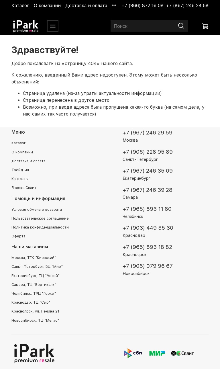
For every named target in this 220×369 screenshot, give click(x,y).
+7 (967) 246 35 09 (148, 170)
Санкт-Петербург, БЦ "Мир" (37, 266)
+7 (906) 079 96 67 (148, 266)
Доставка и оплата (86, 5)
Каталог (20, 5)
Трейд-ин (20, 170)
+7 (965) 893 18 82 (147, 247)
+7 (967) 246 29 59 (187, 5)
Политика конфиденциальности (40, 227)
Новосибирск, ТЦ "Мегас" (35, 320)
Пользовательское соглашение (40, 218)
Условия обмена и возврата (36, 209)
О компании (47, 5)
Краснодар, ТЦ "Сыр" (30, 302)
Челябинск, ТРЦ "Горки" (33, 293)
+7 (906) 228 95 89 (148, 152)
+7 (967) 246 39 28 (147, 190)
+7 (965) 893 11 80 (147, 209)
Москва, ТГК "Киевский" (33, 257)
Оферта (18, 236)
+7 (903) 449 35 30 (148, 227)
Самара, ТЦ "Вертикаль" (33, 284)
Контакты (19, 179)
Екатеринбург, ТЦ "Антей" (35, 276)
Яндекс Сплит (23, 188)
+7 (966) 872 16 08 (142, 5)
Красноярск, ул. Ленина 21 (35, 311)
